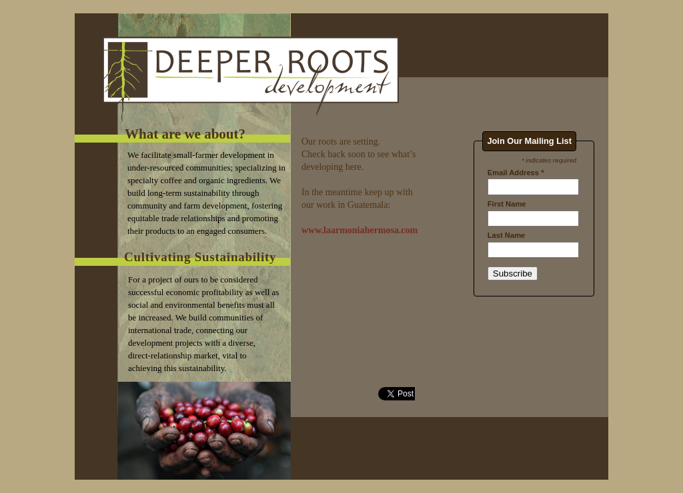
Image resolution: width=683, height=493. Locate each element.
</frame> (534, 253)
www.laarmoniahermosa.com (359, 230)
